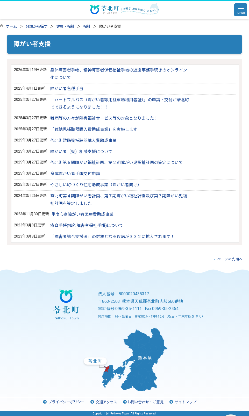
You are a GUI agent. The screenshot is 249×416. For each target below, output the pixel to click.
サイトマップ (182, 402)
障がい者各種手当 (66, 88)
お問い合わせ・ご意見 (143, 402)
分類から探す (36, 26)
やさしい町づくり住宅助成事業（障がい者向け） (95, 184)
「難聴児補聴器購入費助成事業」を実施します (93, 129)
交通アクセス (103, 402)
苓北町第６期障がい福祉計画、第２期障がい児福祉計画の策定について (116, 162)
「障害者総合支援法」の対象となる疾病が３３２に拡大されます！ (112, 236)
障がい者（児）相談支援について (81, 151)
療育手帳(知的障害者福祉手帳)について (86, 225)
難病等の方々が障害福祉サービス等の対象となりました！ (104, 118)
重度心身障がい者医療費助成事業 (82, 214)
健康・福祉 (65, 26)
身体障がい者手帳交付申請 (75, 173)
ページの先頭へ (230, 259)
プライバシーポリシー (63, 402)
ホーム (11, 26)
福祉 (86, 26)
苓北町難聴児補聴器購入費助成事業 (83, 140)
